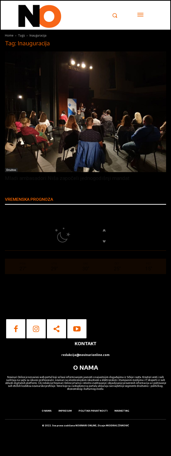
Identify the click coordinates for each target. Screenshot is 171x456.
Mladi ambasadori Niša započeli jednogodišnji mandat (67, 178)
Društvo (11, 170)
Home (9, 35)
